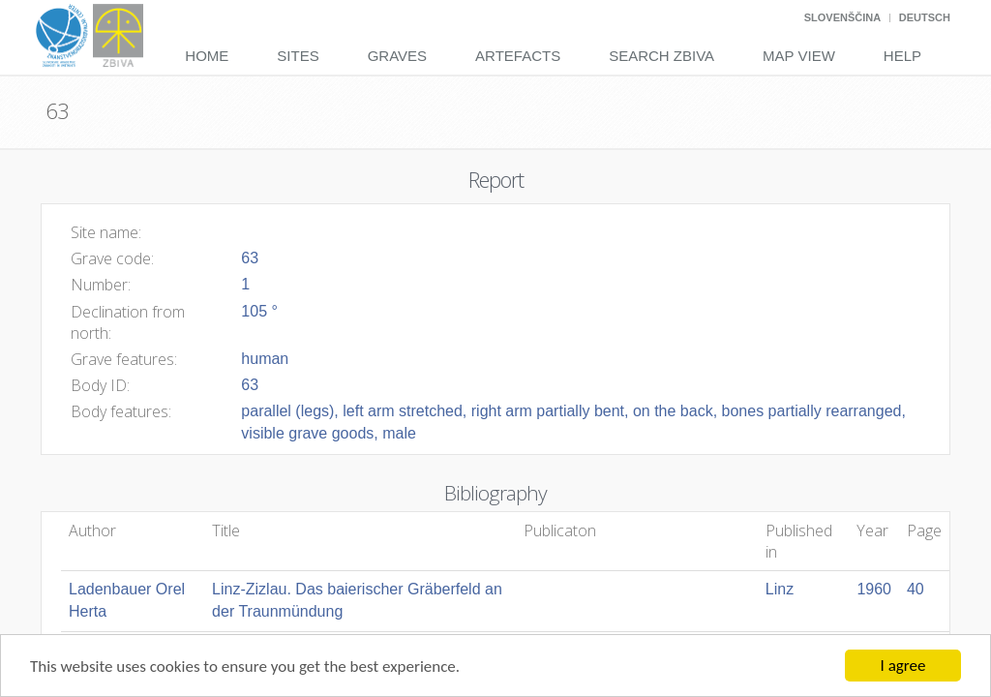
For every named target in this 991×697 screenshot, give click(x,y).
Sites (297, 55)
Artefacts (517, 55)
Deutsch (924, 17)
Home (206, 55)
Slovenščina (842, 17)
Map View (799, 55)
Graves (397, 55)
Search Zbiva (661, 55)
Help (902, 55)
